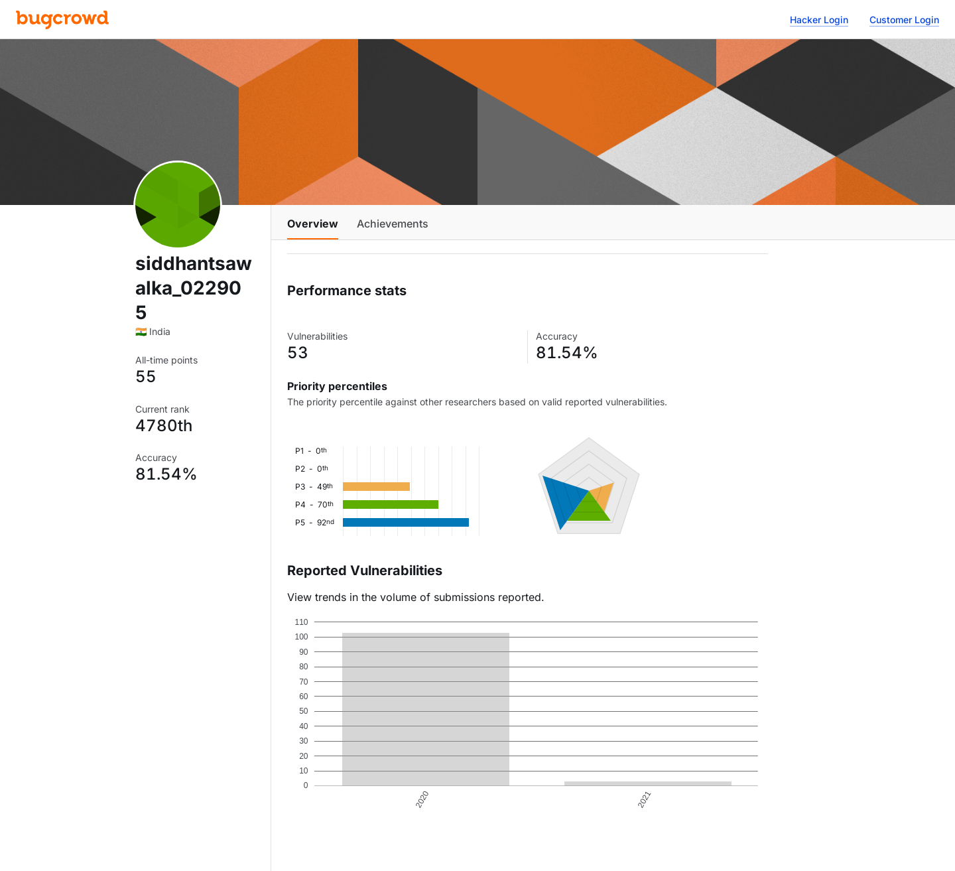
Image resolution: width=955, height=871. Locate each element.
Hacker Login (819, 19)
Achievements (392, 223)
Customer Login (904, 19)
